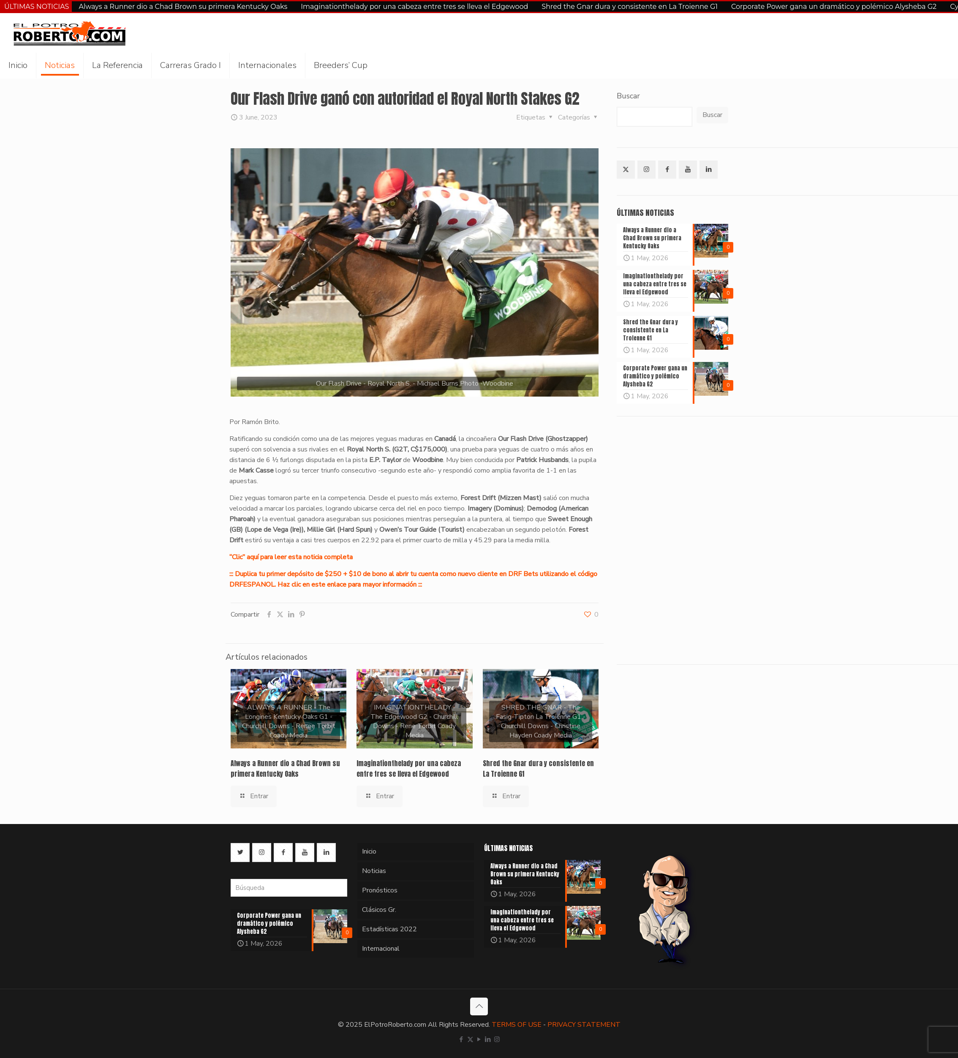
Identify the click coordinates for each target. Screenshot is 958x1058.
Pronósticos (379, 890)
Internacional (381, 948)
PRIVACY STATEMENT (584, 1024)
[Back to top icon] (479, 1006)
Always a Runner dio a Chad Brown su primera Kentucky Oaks (183, 7)
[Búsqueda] (289, 888)
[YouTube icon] (479, 1039)
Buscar (628, 96)
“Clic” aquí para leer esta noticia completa (291, 557)
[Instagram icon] (497, 1039)
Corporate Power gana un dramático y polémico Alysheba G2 (833, 7)
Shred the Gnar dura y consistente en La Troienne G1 (630, 7)
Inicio (369, 851)
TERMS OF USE (517, 1024)
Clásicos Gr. (379, 909)
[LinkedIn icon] (488, 1039)
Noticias (374, 871)
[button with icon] (626, 169)
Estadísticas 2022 (389, 929)
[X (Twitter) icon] (470, 1039)
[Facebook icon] (461, 1039)
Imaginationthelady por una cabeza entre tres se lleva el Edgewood (414, 7)
